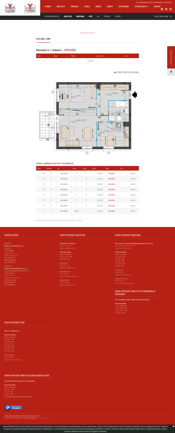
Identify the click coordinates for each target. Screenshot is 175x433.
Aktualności (124, 6)
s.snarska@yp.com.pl (70, 267)
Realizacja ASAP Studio (43, 418)
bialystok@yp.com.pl (69, 248)
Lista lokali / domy (43, 39)
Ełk (98, 16)
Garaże (98, 6)
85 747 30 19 (65, 274)
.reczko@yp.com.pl (125, 274)
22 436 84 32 (130, 246)
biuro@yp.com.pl (13, 255)
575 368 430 (10, 357)
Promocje (75, 6)
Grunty (110, 6)
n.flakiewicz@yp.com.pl (15, 359)
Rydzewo (107, 16)
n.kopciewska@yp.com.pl (71, 276)
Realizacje (61, 6)
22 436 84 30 (167, 2)
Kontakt (157, 6)
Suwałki (118, 16)
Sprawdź (132, 173)
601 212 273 (120, 272)
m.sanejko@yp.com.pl (70, 285)
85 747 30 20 (65, 265)
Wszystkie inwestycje (52, 16)
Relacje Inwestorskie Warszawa (30, 416)
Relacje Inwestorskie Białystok (12, 416)
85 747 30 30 (151, 2)
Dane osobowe (32, 418)
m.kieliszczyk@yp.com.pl (126, 283)
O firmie (48, 6)
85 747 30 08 (65, 282)
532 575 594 (121, 281)
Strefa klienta (140, 6)
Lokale (87, 6)
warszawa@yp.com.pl (15, 277)
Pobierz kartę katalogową (126, 72)
